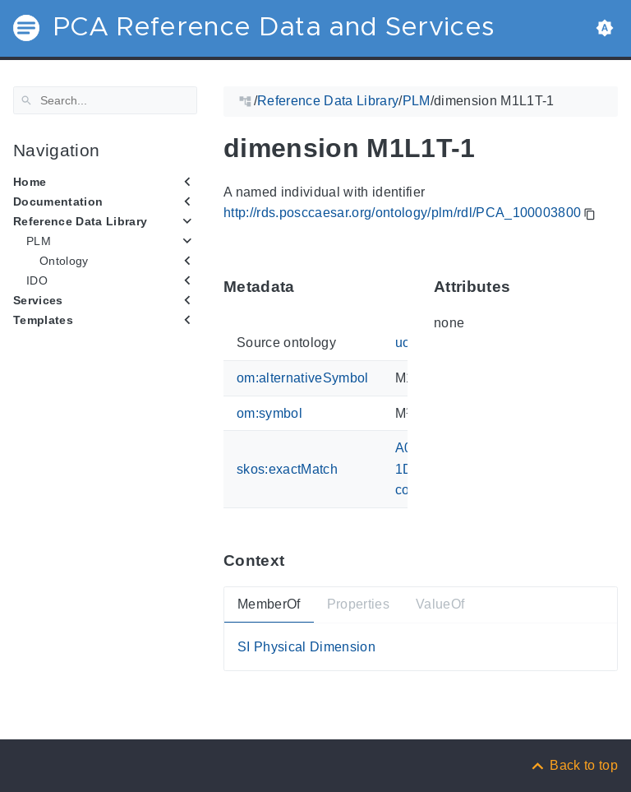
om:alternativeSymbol (303, 378)
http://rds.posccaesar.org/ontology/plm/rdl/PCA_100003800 (402, 213)
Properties (358, 604)
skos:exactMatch (287, 468)
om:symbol (269, 412)
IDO (37, 280)
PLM (38, 241)
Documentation (58, 201)
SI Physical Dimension (306, 646)
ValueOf (440, 604)
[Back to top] (573, 765)
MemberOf (269, 604)
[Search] (105, 100)
